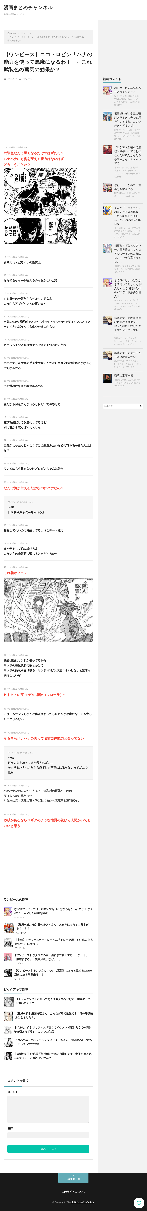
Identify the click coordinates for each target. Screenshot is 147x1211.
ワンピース (27, 79)
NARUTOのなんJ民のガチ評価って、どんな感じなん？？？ (127, 196)
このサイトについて (73, 1191)
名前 (10, 1128)
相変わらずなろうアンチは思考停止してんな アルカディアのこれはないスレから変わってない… (127, 253)
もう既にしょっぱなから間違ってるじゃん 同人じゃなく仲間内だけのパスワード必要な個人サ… (128, 288)
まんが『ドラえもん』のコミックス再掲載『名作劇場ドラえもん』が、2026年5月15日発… (127, 215)
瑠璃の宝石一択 (123, 375)
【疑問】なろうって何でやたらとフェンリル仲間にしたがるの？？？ (127, 269)
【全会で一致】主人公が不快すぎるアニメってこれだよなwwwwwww (127, 383)
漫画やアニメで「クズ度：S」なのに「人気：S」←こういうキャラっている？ (127, 341)
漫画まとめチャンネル (28, 7)
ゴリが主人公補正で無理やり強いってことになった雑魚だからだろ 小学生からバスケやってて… (127, 155)
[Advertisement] (48, 107)
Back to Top (73, 1178)
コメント (12, 1092)
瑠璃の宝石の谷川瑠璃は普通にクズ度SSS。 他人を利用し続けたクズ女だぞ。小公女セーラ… (127, 326)
